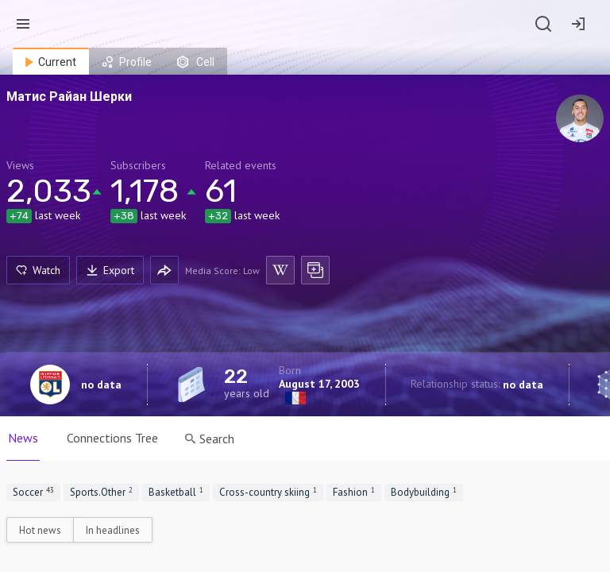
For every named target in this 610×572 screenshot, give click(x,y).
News (23, 438)
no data (101, 384)
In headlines (113, 530)
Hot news (40, 530)
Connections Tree (112, 438)
